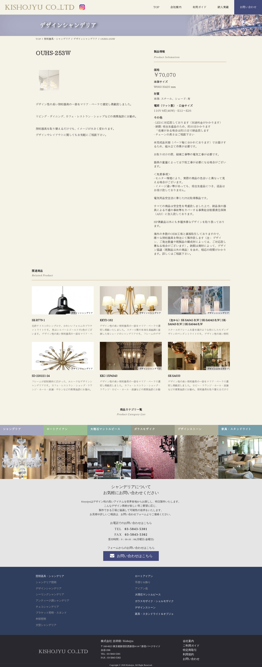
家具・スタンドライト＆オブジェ (154, 613)
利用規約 (188, 654)
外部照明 (41, 619)
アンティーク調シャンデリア (52, 600)
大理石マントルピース (148, 594)
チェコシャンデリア (47, 606)
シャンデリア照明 (46, 582)
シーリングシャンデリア (50, 594)
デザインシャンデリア (49, 588)
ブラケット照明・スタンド (51, 612)
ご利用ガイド (191, 645)
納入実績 (223, 7)
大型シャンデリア (46, 625)
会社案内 (175, 7)
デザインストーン (145, 607)
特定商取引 (190, 650)
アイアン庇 (141, 588)
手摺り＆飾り (142, 582)
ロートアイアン (144, 576)
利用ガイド (199, 7)
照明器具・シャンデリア (50, 576)
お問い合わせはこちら (131, 556)
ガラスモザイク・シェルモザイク (154, 601)
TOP (156, 7)
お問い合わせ (248, 7)
